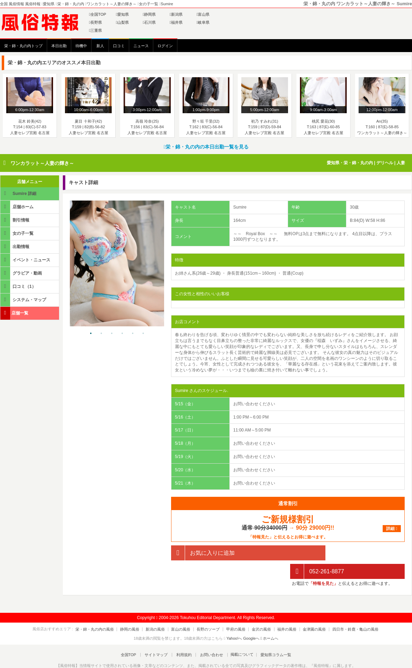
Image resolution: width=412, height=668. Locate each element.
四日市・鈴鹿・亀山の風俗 (344, 611)
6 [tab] (143, 333)
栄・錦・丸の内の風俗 (106, 611)
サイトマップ (158, 636)
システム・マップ (23, 299)
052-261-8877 (317, 552)
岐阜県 (203, 22)
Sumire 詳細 (18, 193)
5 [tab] (132, 333)
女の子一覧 (17, 233)
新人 (100, 46)
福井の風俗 (280, 611)
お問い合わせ (209, 636)
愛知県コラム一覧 (271, 636)
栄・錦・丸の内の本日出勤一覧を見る (205, 147)
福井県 (176, 22)
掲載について (238, 636)
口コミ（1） (18, 286)
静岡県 (149, 14)
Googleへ (251, 620)
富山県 (203, 14)
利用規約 (184, 636)
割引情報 (15, 220)
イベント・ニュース (25, 259)
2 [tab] (101, 333)
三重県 (95, 30)
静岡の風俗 (138, 611)
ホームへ (269, 620)
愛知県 (122, 14)
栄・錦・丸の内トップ (23, 46)
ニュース (141, 46)
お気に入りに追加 (203, 552)
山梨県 (122, 22)
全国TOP (97, 14)
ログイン (165, 46)
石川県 (149, 22)
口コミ (119, 46)
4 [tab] (122, 333)
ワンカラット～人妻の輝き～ (42, 163)
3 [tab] (111, 333)
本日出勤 (59, 46)
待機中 (81, 46)
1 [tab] (90, 333)
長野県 (95, 22)
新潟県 (176, 14)
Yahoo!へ (234, 620)
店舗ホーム (17, 206)
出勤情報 (15, 246)
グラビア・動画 (21, 273)
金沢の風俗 (257, 611)
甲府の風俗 (234, 611)
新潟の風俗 (161, 611)
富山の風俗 (184, 611)
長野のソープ (209, 611)
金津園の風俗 (305, 611)
